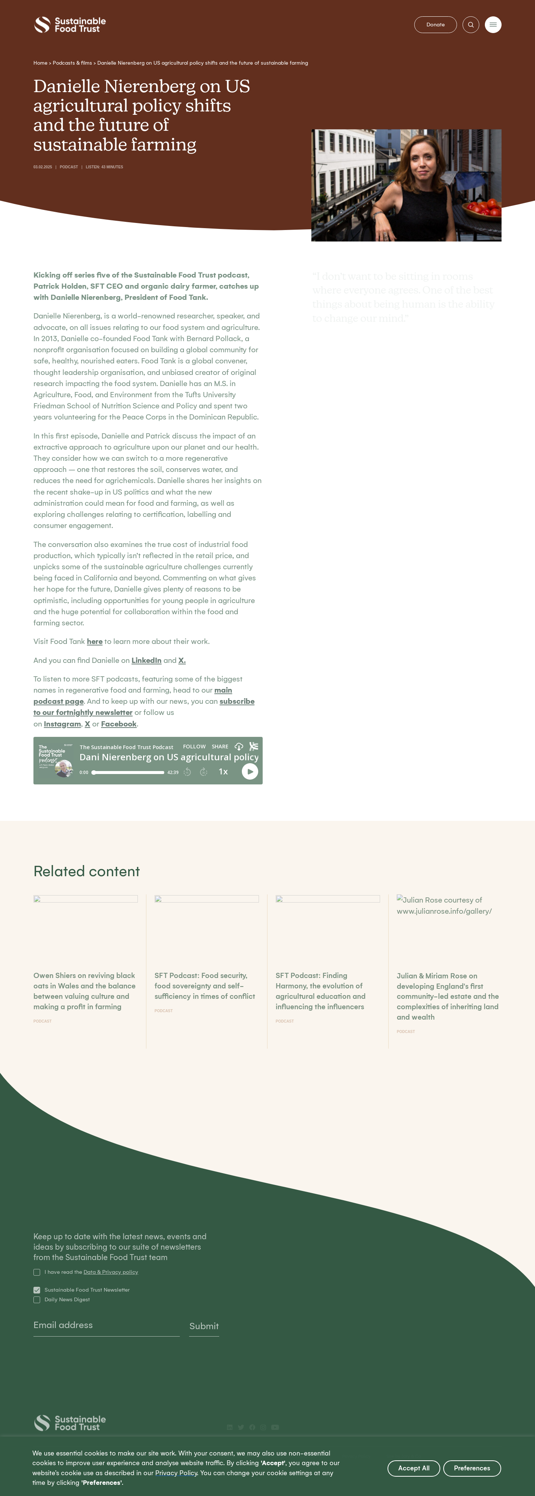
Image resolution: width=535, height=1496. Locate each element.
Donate (436, 24)
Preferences (472, 1468)
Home (40, 63)
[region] (267, 1466)
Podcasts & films (72, 63)
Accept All (413, 1468)
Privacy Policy (176, 1473)
